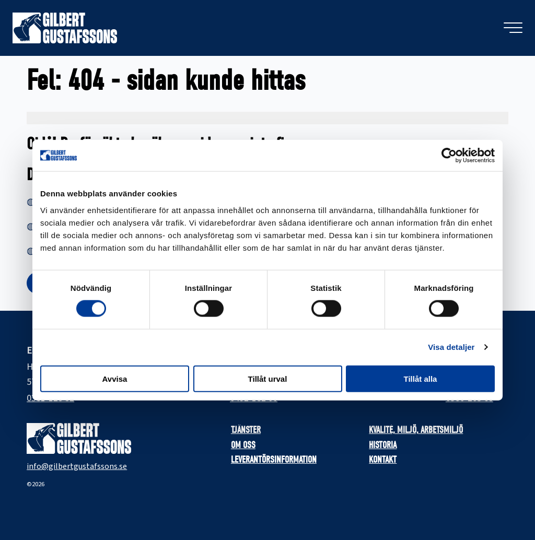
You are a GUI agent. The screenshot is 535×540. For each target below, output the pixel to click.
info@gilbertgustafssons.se (77, 466)
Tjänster (246, 430)
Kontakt (383, 459)
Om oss (243, 445)
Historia (383, 445)
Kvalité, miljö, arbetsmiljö (416, 430)
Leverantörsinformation (274, 459)
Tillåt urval (267, 378)
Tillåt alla (420, 378)
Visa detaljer (451, 347)
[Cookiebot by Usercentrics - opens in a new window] (449, 155)
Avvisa (114, 378)
